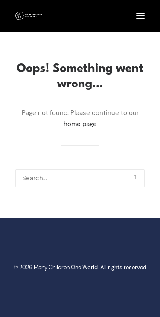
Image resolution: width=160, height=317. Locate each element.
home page (80, 124)
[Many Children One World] (28, 16)
